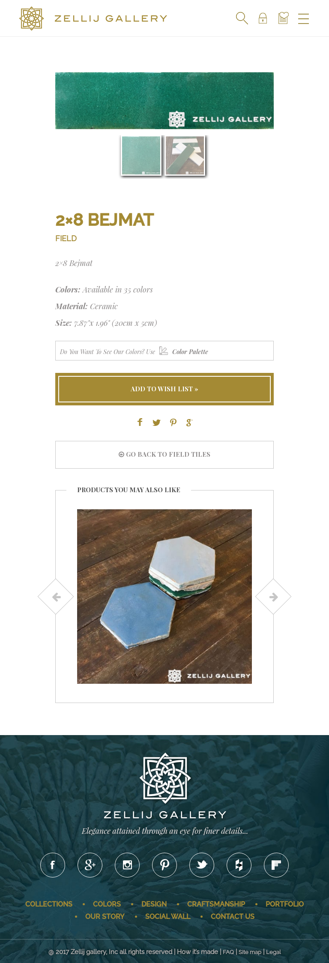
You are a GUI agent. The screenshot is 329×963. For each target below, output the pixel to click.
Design (154, 904)
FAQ (228, 952)
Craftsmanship (216, 904)
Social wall (167, 917)
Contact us (232, 917)
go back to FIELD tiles (164, 454)
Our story (105, 917)
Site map (250, 952)
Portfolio (285, 904)
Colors (107, 904)
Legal (273, 952)
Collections (48, 904)
